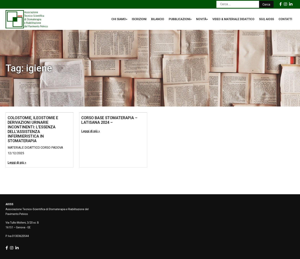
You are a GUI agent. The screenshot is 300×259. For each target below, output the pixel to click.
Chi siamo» (119, 19)
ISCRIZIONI (139, 19)
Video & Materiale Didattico (233, 19)
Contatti (285, 19)
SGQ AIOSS (266, 19)
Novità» (202, 19)
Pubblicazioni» (180, 19)
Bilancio (157, 19)
